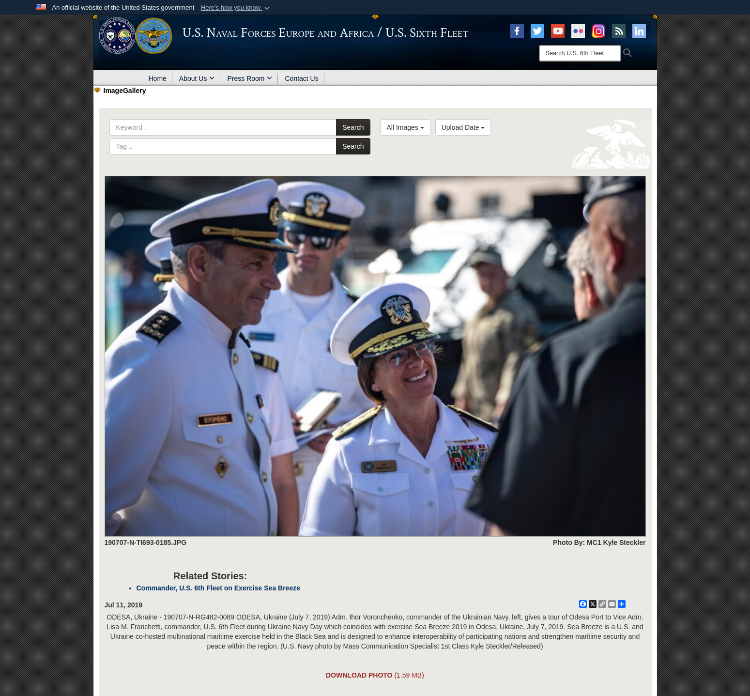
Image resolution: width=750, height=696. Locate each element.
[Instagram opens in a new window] (598, 30)
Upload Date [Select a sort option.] (463, 127)
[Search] (580, 53)
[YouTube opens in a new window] (558, 30)
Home (158, 78)
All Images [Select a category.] (405, 127)
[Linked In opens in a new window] (639, 30)
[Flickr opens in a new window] (578, 30)
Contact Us (301, 78)
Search (353, 127)
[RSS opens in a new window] (619, 30)
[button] (236, 8)
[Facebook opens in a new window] (517, 30)
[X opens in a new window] (537, 30)
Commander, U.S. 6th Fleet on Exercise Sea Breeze (218, 588)
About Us (197, 78)
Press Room (249, 78)
